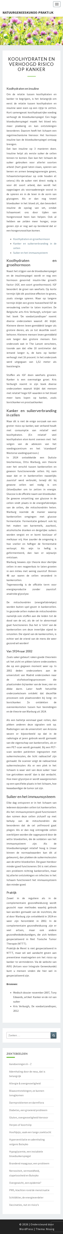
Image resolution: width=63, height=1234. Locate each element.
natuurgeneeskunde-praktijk (28, 12)
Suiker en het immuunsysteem (30, 252)
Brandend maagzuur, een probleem (29, 1163)
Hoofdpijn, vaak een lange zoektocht (30, 1132)
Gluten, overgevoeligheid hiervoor (28, 1117)
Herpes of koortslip (20, 1124)
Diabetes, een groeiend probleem (28, 1110)
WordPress (26, 1229)
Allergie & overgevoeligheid (25, 1083)
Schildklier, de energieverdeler (26, 1197)
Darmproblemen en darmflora (26, 1102)
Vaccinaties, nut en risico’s (24, 1204)
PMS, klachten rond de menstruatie (29, 1190)
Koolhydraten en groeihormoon (31, 239)
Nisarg (50, 1229)
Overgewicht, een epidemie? (25, 1182)
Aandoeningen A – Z (20, 1064)
